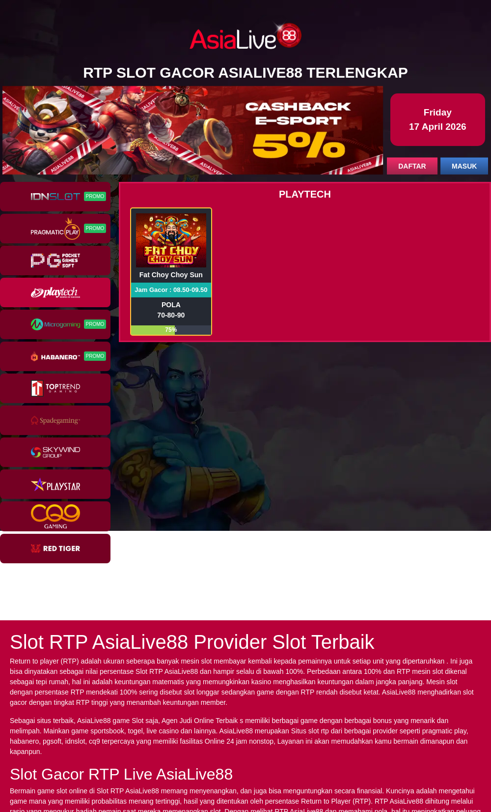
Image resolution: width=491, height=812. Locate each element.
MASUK (464, 166)
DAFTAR (412, 166)
